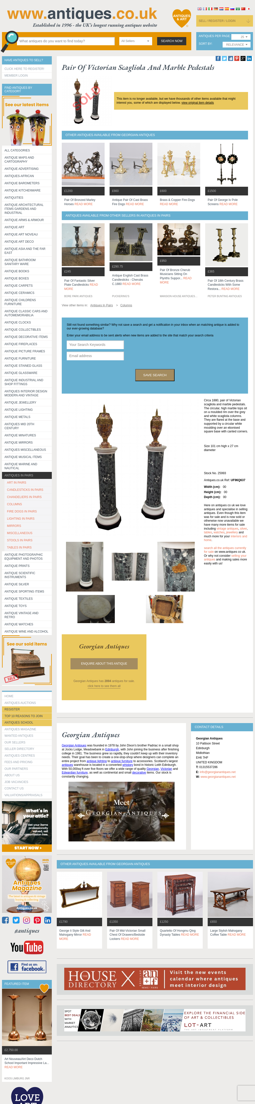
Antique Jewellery (20, 402)
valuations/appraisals (23, 795)
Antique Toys (15, 606)
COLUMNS (14, 504)
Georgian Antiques (74, 745)
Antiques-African (19, 176)
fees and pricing (18, 762)
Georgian (153, 769)
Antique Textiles (18, 598)
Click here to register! (24, 69)
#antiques (27, 930)
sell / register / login (217, 21)
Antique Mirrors (18, 442)
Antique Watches (18, 624)
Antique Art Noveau (21, 234)
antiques (67, 765)
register (12, 709)
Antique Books (16, 271)
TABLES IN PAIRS (19, 547)
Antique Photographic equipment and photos (23, 556)
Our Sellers (14, 742)
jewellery (232, 532)
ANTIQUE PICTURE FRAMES (24, 351)
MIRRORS (14, 526)
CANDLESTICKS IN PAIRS (25, 490)
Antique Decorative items (26, 337)
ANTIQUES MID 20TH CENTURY (19, 426)
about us (12, 775)
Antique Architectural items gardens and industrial (24, 209)
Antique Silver (16, 584)
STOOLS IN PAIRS (19, 540)
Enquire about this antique (104, 663)
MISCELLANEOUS (19, 533)
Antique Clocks (17, 322)
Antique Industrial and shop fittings (23, 382)
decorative (139, 772)
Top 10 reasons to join (23, 716)
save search (155, 375)
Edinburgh (112, 749)
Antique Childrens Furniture (20, 302)
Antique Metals (17, 417)
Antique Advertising (21, 169)
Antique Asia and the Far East (25, 251)
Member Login (16, 75)
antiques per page (214, 36)
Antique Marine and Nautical (20, 466)
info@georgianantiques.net (218, 772)
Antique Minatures (20, 435)
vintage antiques (227, 528)
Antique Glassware (20, 373)
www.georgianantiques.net (218, 777)
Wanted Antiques (18, 735)
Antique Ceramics (19, 293)
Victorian (166, 769)
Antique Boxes (16, 278)
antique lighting (97, 761)
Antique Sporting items (24, 591)
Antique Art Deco (19, 241)
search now (172, 41)
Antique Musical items (23, 457)
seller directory (19, 749)
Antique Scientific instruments (19, 575)
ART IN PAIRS (16, 482)
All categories (17, 150)
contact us (14, 788)
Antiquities (13, 197)
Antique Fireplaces (20, 344)
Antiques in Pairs (18, 475)
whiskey (128, 765)
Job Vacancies (16, 782)
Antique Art (14, 227)
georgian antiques (104, 646)
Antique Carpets (18, 285)
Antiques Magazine (20, 729)
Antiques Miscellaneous (25, 450)
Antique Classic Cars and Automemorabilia (26, 313)
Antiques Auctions (20, 703)
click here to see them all (104, 686)
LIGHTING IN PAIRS (20, 518)
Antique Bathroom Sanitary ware (20, 262)
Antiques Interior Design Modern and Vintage (25, 393)
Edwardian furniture (75, 772)
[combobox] (135, 41)
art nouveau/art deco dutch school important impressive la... (26, 1063)
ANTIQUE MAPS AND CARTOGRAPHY (19, 159)
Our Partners (16, 769)
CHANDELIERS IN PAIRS (24, 497)
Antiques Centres (19, 755)
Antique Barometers (22, 183)
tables (208, 532)
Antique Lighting (18, 410)
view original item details (198, 102)
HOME (8, 696)
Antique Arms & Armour (24, 220)
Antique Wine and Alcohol (26, 631)
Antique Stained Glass (23, 366)
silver (243, 528)
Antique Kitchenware (22, 190)
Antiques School (18, 722)
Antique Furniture (20, 358)
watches (219, 532)
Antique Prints (17, 566)
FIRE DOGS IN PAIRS (22, 511)
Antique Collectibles (22, 329)
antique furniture (121, 761)
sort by (205, 44)
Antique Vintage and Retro (21, 615)
